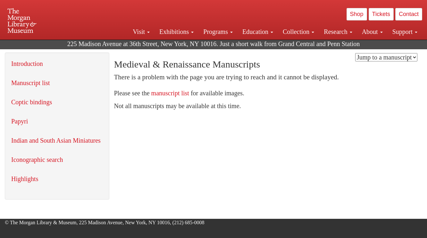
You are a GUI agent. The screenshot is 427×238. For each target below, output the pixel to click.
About (372, 31)
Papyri (19, 121)
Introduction (27, 63)
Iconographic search (37, 159)
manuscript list (170, 93)
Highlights (24, 178)
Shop (357, 14)
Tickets (381, 14)
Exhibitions (176, 31)
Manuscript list (30, 82)
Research (338, 31)
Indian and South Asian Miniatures (56, 140)
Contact (409, 14)
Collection (298, 31)
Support (404, 31)
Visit (141, 31)
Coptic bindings (31, 102)
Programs (218, 31)
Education (257, 31)
